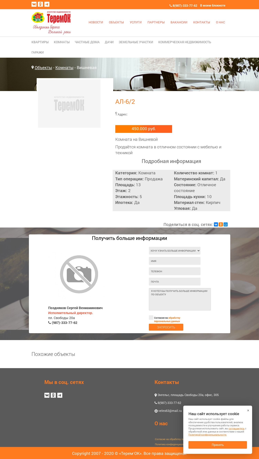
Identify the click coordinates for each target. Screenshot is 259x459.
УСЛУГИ (136, 22)
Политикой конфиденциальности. (207, 434)
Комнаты (64, 67)
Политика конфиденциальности (173, 444)
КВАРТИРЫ (40, 42)
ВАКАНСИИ (179, 22)
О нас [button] (161, 423)
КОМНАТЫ (62, 42)
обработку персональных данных (167, 319)
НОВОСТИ (96, 22)
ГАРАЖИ (37, 52)
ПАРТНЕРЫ (156, 22)
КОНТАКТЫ (201, 22)
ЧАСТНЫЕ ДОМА (87, 42)
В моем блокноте (212, 5)
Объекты (43, 67)
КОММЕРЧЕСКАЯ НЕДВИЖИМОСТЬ (184, 42)
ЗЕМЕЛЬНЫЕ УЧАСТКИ (136, 42)
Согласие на (164, 317)
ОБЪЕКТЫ (116, 22)
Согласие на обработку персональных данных (181, 439)
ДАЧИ (109, 42)
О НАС (220, 22)
